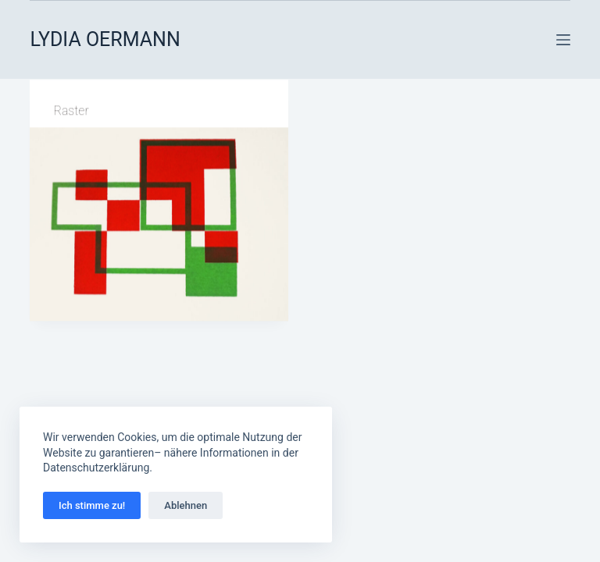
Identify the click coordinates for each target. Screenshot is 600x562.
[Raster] (159, 225)
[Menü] (563, 40)
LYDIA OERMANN (105, 39)
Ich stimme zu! (92, 505)
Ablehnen (185, 505)
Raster (70, 111)
